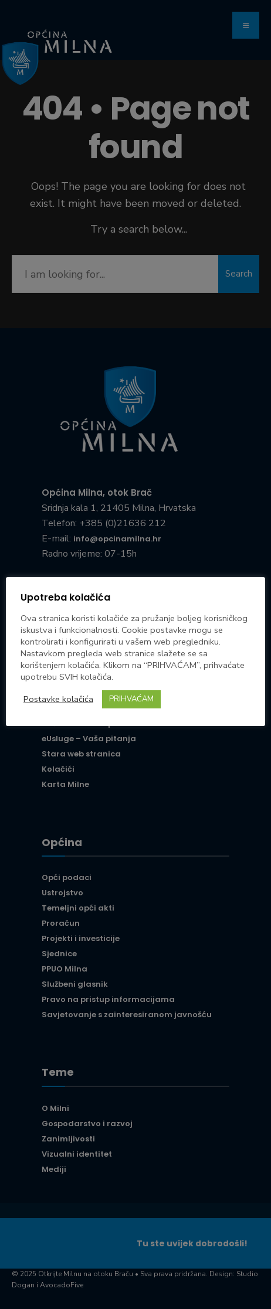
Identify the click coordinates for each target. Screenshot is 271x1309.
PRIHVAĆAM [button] (131, 699)
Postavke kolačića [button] (58, 699)
